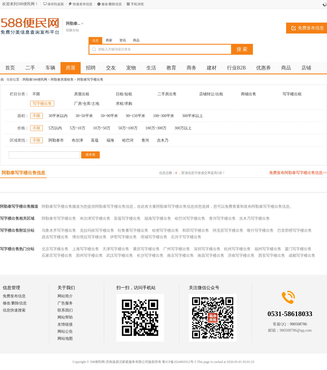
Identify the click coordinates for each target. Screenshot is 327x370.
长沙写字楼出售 (150, 255)
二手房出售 (167, 94)
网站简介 (65, 296)
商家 (109, 40)
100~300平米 (163, 116)
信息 (95, 40)
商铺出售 (248, 94)
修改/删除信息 (111, 4)
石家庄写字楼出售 (57, 255)
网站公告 (65, 331)
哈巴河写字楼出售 (190, 218)
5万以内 (55, 128)
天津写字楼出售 (115, 249)
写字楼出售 (42, 104)
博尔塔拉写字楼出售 (89, 237)
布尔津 (77, 140)
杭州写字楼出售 (237, 249)
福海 (110, 140)
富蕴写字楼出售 (127, 218)
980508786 (298, 324)
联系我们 (65, 310)
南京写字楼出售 (180, 255)
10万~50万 (102, 128)
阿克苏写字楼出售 (228, 230)
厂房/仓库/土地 (86, 104)
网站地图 (65, 339)
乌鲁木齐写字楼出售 (59, 230)
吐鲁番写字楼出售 (133, 230)
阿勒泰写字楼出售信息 (23, 172)
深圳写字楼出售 (207, 249)
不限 (36, 94)
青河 (145, 140)
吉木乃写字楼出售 (254, 218)
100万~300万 (156, 128)
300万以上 (183, 128)
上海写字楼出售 (85, 249)
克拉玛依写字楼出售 (97, 230)
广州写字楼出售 (176, 249)
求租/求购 (124, 104)
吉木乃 (162, 140)
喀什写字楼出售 (260, 230)
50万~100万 (128, 128)
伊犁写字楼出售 (123, 237)
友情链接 (65, 324)
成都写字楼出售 (302, 255)
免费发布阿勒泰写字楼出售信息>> (298, 173)
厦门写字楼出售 (298, 249)
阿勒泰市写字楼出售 (59, 218)
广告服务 (65, 303)
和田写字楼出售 (195, 230)
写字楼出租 (292, 94)
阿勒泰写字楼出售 (90, 79)
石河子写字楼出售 (186, 237)
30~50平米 (84, 116)
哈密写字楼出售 (165, 230)
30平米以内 (58, 116)
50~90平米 (109, 116)
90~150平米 (135, 116)
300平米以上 (192, 116)
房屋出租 (81, 94)
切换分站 (72, 30)
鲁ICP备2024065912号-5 (179, 362)
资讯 (122, 40)
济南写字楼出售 (241, 255)
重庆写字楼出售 (146, 249)
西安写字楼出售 (271, 255)
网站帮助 (65, 317)
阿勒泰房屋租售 (62, 79)
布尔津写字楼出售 (95, 218)
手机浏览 (137, 4)
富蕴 (95, 140)
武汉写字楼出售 (119, 255)
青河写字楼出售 (222, 218)
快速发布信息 (82, 4)
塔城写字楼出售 (154, 237)
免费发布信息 (14, 296)
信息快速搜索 (14, 310)
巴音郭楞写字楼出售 (294, 230)
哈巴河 (128, 140)
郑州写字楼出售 (89, 255)
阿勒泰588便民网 (35, 79)
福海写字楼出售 (157, 218)
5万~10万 (77, 128)
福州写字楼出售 (268, 249)
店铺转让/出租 (211, 94)
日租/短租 (124, 94)
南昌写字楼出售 (211, 255)
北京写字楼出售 (55, 249)
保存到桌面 (55, 4)
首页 (10, 68)
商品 (136, 40)
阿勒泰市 (56, 140)
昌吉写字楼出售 (55, 237)
